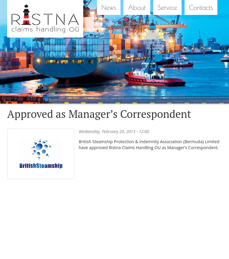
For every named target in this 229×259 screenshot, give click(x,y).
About (137, 7)
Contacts (201, 7)
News (108, 7)
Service (167, 7)
